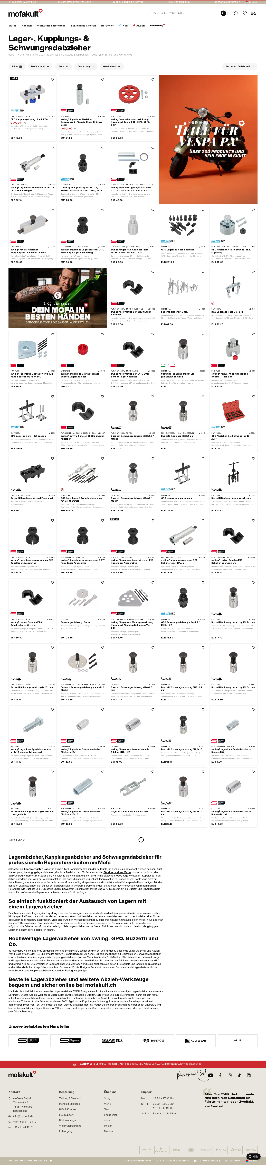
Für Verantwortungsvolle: (138, 1160)
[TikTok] (239, 1075)
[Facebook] (220, 1075)
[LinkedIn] (248, 1075)
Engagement (111, 1115)
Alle (237, 1040)
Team (107, 1109)
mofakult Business (69, 1104)
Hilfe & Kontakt (67, 1109)
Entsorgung (65, 1131)
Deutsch (253, 2)
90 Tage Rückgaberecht (227, 2)
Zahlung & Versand (70, 1098)
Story (107, 1098)
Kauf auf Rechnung (179, 2)
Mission (108, 1131)
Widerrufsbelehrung (70, 1125)
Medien (108, 1125)
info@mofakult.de (23, 1116)
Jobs (107, 1120)
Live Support (66, 1115)
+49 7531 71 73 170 (24, 1121)
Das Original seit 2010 (24, 2)
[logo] (25, 12)
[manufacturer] (28, 1040)
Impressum (234, 1160)
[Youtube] (210, 1075)
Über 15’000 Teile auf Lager (76, 2)
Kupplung (51, 913)
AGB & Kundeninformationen (174, 1160)
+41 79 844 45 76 (23, 1127)
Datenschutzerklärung (209, 1160)
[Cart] (253, 13)
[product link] (32, 174)
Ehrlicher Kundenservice (130, 2)
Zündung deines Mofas (117, 872)
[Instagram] (229, 1075)
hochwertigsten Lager (37, 869)
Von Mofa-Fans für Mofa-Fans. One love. (28, 1160)
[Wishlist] (245, 13)
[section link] (12, 26)
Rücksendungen (68, 1120)
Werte (107, 1104)
